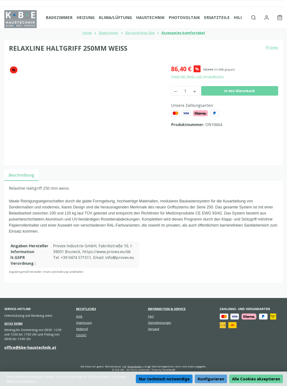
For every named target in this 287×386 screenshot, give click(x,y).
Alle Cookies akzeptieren (256, 378)
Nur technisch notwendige (164, 378)
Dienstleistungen (159, 323)
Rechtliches (86, 309)
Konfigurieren (211, 378)
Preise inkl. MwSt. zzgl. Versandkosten (197, 76)
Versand (153, 329)
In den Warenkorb (239, 90)
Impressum (84, 323)
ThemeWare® (168, 369)
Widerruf (82, 329)
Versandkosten (134, 366)
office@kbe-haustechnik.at (30, 347)
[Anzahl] (185, 91)
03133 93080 (13, 323)
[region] (86, 110)
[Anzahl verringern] (175, 91)
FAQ (151, 316)
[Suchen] (253, 17)
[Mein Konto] (266, 17)
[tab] (21, 175)
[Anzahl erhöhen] (194, 91)
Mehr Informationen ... (22, 381)
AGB (79, 316)
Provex (272, 47)
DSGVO (81, 335)
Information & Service (167, 309)
